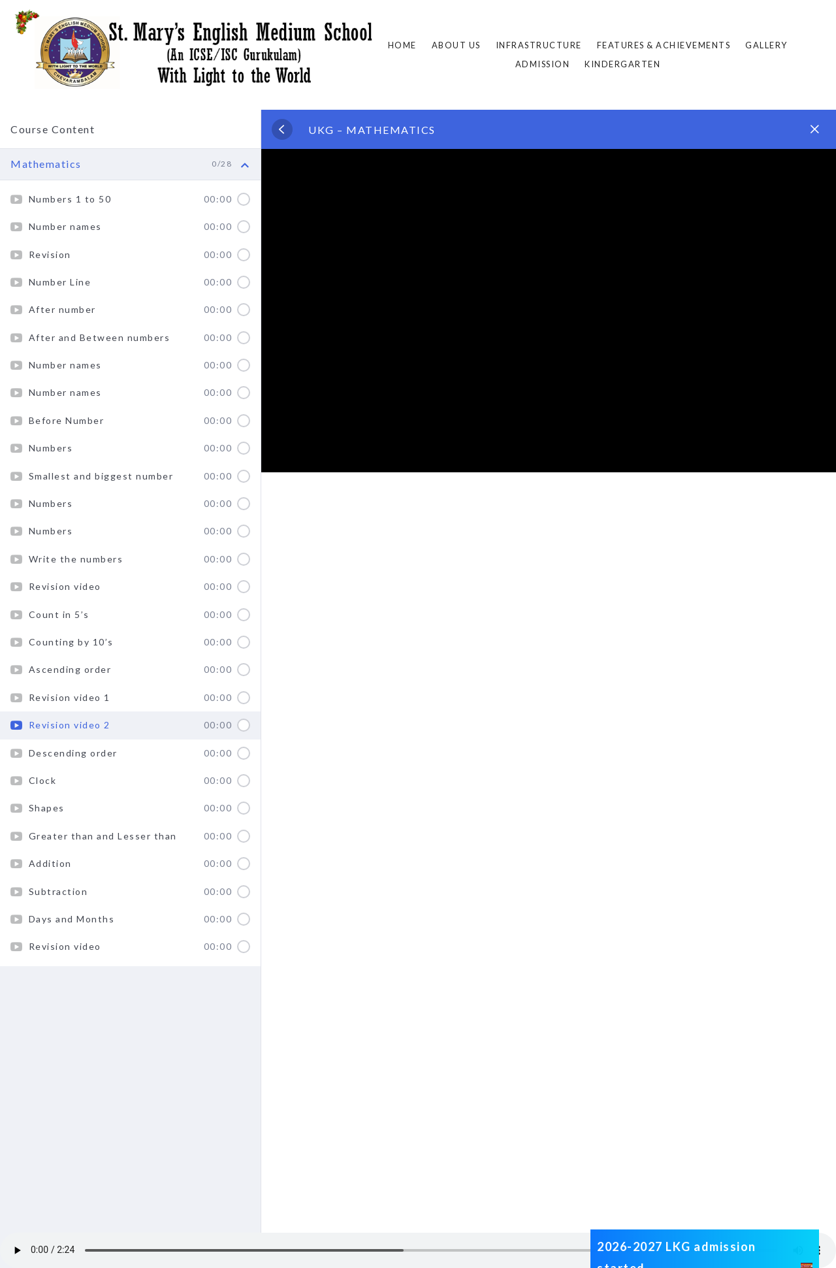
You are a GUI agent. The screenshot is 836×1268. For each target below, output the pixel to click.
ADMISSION (542, 64)
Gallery (766, 45)
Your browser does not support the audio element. (418, 1250)
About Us (456, 45)
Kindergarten (622, 64)
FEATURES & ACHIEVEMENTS (664, 45)
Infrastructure (539, 45)
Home (402, 45)
